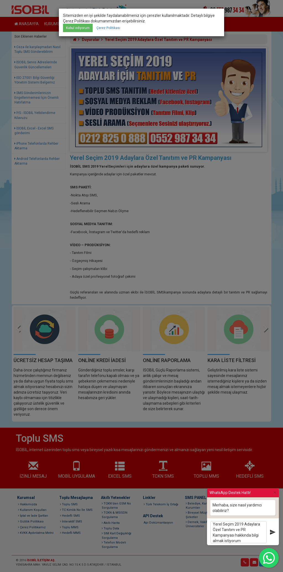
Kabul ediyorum (78, 28)
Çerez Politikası (108, 28)
